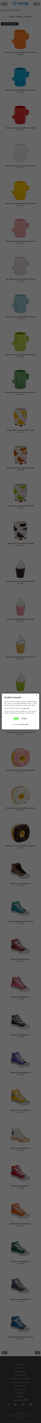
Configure (24, 718)
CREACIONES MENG (23, 724)
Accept (16, 718)
